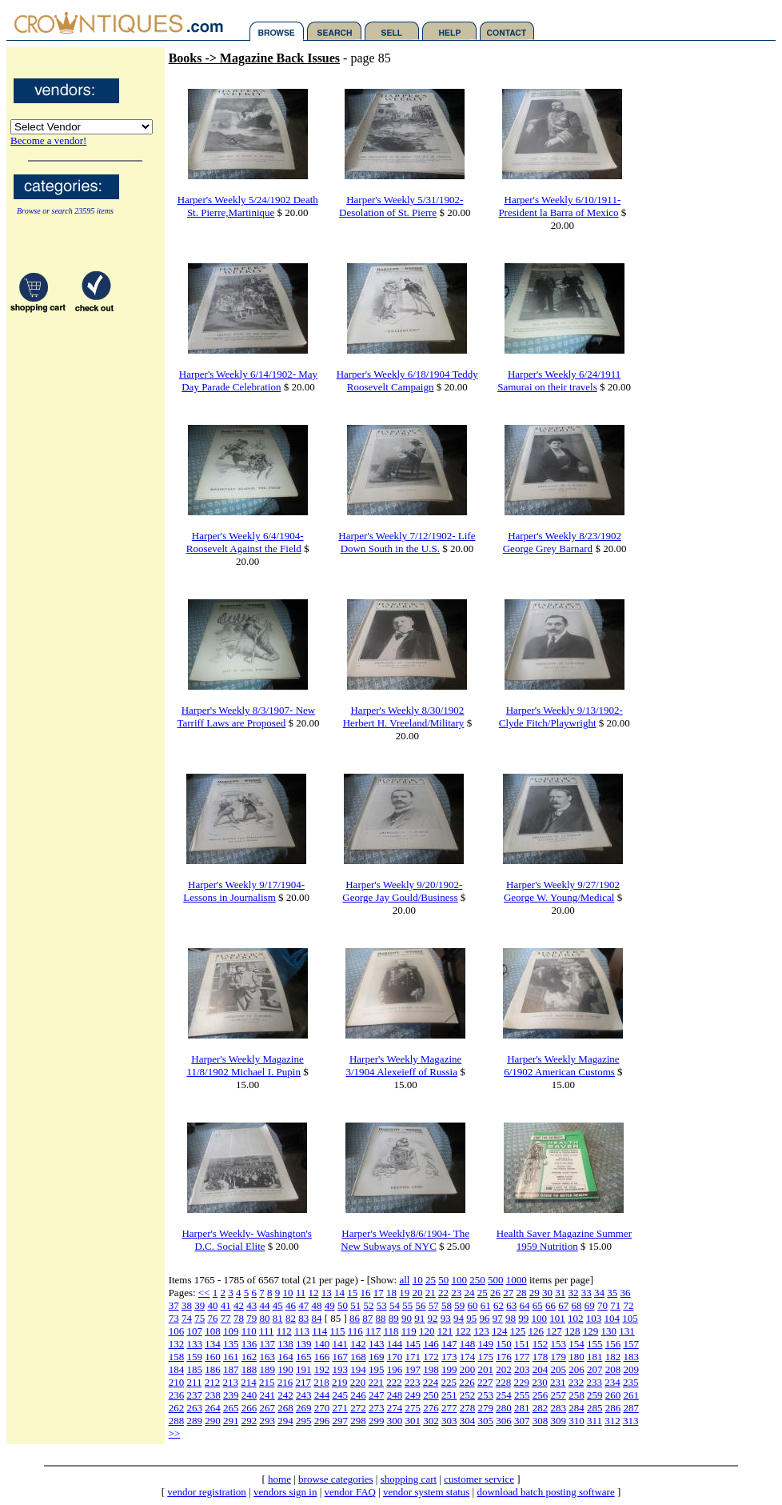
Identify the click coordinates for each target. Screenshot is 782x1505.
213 (230, 1382)
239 (231, 1395)
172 (431, 1357)
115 (337, 1331)
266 (249, 1408)
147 (449, 1344)
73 (174, 1318)
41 (226, 1305)
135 (231, 1344)
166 (322, 1357)
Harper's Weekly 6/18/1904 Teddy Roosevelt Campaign (407, 380)
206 (577, 1369)
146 (431, 1344)
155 (595, 1344)
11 (301, 1293)
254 (504, 1395)
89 (394, 1318)
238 (213, 1395)
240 (249, 1395)
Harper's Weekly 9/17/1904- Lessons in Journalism (244, 891)
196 (395, 1369)
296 (322, 1421)
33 (586, 1293)
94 (458, 1318)
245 (340, 1395)
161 (231, 1357)
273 (377, 1408)
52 (368, 1305)
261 (631, 1395)
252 (468, 1395)
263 (194, 1408)
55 (407, 1305)
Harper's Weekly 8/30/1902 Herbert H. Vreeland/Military (404, 716)
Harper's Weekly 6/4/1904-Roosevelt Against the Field (245, 542)
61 (486, 1305)
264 (213, 1408)
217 (303, 1382)
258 (577, 1395)
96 (485, 1318)
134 (213, 1344)
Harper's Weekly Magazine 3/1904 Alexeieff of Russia (403, 1065)
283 (558, 1408)
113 (301, 1331)
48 (316, 1305)
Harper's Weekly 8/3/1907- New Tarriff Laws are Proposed (246, 716)
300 (395, 1421)
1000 (516, 1280)
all (404, 1280)
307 (522, 1421)
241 (267, 1395)
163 (267, 1357)
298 (358, 1421)
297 (340, 1421)
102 (576, 1318)
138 (285, 1344)
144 (395, 1344)
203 (522, 1369)
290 (213, 1421)
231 (558, 1382)
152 (541, 1344)
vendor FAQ (350, 1492)
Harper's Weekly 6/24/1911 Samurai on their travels (558, 380)
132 (177, 1344)
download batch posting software (545, 1492)
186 (213, 1369)
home (279, 1479)
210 (177, 1382)
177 (522, 1357)
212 (213, 1382)
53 (382, 1305)
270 (322, 1408)
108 (213, 1331)
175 (485, 1357)
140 (322, 1344)
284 (577, 1408)
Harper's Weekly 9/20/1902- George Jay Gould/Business (402, 891)
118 (390, 1331)
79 (251, 1318)
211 (193, 1382)
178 (541, 1357)
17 (378, 1293)
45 (278, 1305)
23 (456, 1293)
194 (358, 1369)
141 (340, 1344)
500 (496, 1280)
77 (226, 1318)
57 (434, 1305)
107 (194, 1331)
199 (449, 1369)
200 (468, 1369)
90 (406, 1318)
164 (285, 1357)
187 (231, 1369)
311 (594, 1421)
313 (631, 1421)
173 (449, 1357)
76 (212, 1318)
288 (177, 1421)
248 (395, 1395)
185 (194, 1369)
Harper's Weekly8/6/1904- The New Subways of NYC (405, 1239)
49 (330, 1305)
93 (446, 1318)
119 (409, 1331)
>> (175, 1433)
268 (285, 1408)
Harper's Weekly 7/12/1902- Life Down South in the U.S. (406, 542)
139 (304, 1344)
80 (264, 1318)
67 (563, 1305)
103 (594, 1318)
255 (522, 1395)
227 (485, 1382)
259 (595, 1395)
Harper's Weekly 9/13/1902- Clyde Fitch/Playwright (561, 716)
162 (249, 1357)
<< (204, 1293)
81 (278, 1318)
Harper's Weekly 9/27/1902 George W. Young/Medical (562, 891)
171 (413, 1357)
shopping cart (409, 1479)
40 (212, 1305)
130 (608, 1331)
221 (376, 1382)
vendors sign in (285, 1492)
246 (358, 1395)
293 (267, 1421)
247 (377, 1395)
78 (238, 1318)
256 (541, 1395)
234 (612, 1382)
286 (613, 1408)
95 (471, 1318)
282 (541, 1408)
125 (518, 1331)
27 (508, 1293)
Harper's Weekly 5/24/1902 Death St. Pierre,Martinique (248, 206)
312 (612, 1421)
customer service (479, 1479)
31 (560, 1293)
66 (550, 1305)
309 (558, 1421)
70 (602, 1305)
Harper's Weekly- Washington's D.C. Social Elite (246, 1239)
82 (290, 1318)
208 (613, 1369)
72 (628, 1305)
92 (433, 1318)
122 (463, 1331)
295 (304, 1421)
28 (522, 1293)
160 (213, 1357)
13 (326, 1293)
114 (319, 1331)
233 (594, 1382)
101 (557, 1318)
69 (590, 1305)
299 (377, 1421)
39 (199, 1305)
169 (377, 1357)
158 (177, 1357)
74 (187, 1318)
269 (304, 1408)
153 (558, 1344)
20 (418, 1293)
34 (599, 1293)
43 (251, 1305)
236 (177, 1395)
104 (612, 1318)
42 (238, 1305)
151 (522, 1344)
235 (631, 1382)
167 (340, 1357)
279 (485, 1408)
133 (194, 1344)
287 (631, 1408)
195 (377, 1369)
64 (524, 1305)
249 (413, 1395)
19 (404, 1293)
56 (420, 1305)
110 (249, 1331)
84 (316, 1318)
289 (194, 1421)
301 (413, 1421)
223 (413, 1382)
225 (449, 1382)
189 (267, 1369)
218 (321, 1382)
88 (381, 1318)
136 (249, 1344)
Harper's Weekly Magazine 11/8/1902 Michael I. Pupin (244, 1065)
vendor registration (206, 1492)
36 (625, 1293)
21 (430, 1293)
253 (485, 1395)
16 (366, 1293)
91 (419, 1318)
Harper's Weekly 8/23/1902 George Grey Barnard (562, 542)
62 (498, 1305)
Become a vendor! (48, 140)
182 (613, 1357)
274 (395, 1408)
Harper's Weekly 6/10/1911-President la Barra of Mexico (559, 206)
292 (249, 1421)
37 (174, 1305)
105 (630, 1318)
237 (194, 1395)
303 (449, 1421)
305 (485, 1421)
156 (613, 1344)
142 (358, 1344)
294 (285, 1421)
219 (340, 1382)
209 (631, 1369)
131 (627, 1331)
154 (577, 1344)
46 (290, 1305)
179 (558, 1357)
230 (540, 1382)
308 (541, 1421)
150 (504, 1344)
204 (541, 1369)
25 (430, 1280)
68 (576, 1305)
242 (285, 1395)
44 (264, 1305)
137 (267, 1344)
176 (504, 1357)
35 (612, 1293)
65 (538, 1305)
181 (595, 1357)
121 (445, 1331)
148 (468, 1344)
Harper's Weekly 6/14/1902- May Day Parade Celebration (248, 380)
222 (394, 1382)
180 (577, 1357)
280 (504, 1408)
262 (177, 1408)
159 (194, 1357)
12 (314, 1293)
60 (472, 1305)
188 (249, 1369)
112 (284, 1331)
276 (431, 1408)
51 (355, 1305)
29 (534, 1293)
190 (285, 1369)
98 (510, 1318)
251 (449, 1395)
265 (231, 1408)
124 (500, 1331)
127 (554, 1331)
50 (443, 1280)
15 (352, 1293)
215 (267, 1382)
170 (395, 1357)
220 (358, 1382)
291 (231, 1421)
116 (355, 1331)
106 (177, 1331)
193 (340, 1369)
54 (394, 1305)
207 (595, 1369)
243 (304, 1395)
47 (303, 1305)
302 (431, 1421)
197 (413, 1369)
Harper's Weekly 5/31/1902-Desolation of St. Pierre (401, 206)
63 (511, 1305)
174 (468, 1357)
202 (504, 1369)
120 (427, 1331)
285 (595, 1408)
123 (481, 1331)
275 (413, 1408)
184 (177, 1369)
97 (498, 1318)
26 (495, 1293)
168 (358, 1357)
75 (199, 1318)
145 (413, 1344)
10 (418, 1280)
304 (468, 1421)
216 (285, 1382)
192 (322, 1369)
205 (558, 1369)
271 (340, 1408)
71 (615, 1305)
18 (391, 1293)
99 (523, 1318)
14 (339, 1293)
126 (536, 1331)
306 (504, 1421)
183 (631, 1357)
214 (249, 1382)
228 (504, 1382)
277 (449, 1408)
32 (574, 1293)
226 (467, 1382)
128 (573, 1331)
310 (577, 1421)
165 (304, 1357)
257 (558, 1395)
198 (431, 1369)
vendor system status (426, 1492)
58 (446, 1305)
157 (631, 1344)
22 (443, 1293)
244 (322, 1395)
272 (358, 1408)
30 (547, 1293)
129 (591, 1331)
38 (187, 1305)
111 (266, 1331)
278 (468, 1408)
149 (485, 1344)
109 (231, 1331)
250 (477, 1280)
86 (354, 1318)
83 (303, 1318)
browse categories (335, 1479)
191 (304, 1369)
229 (521, 1382)
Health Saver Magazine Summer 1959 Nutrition (564, 1239)
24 (470, 1293)
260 (613, 1395)
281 (522, 1408)
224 (431, 1382)
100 (459, 1280)
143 (377, 1344)
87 (367, 1318)
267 (267, 1408)
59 (459, 1305)
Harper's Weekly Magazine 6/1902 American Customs (561, 1065)
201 (485, 1369)
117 (373, 1331)
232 (577, 1382)
